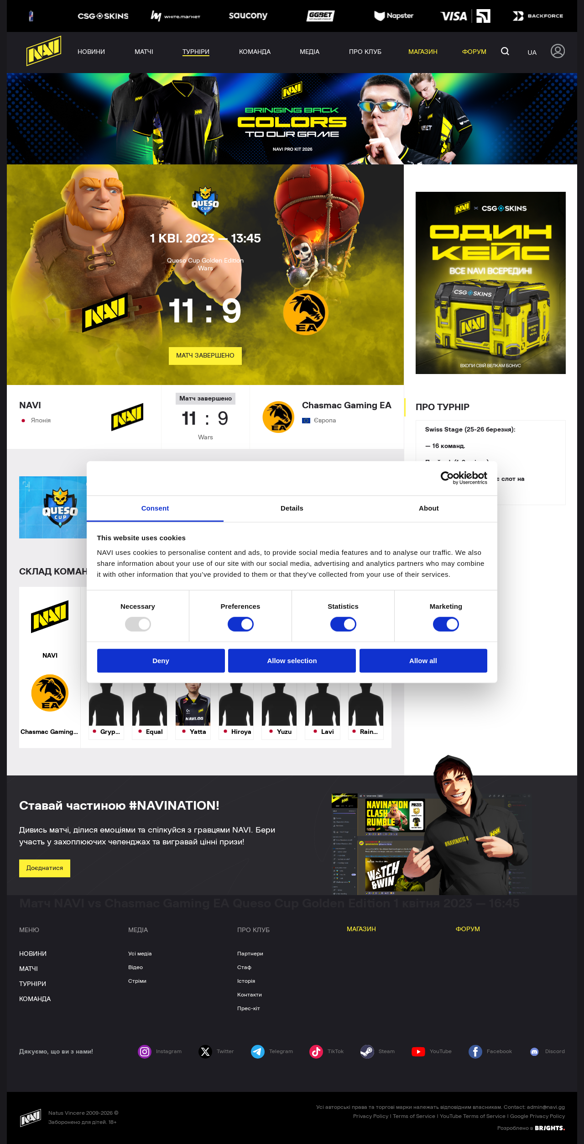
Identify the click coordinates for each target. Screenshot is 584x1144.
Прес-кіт (248, 1008)
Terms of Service (414, 1116)
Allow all (423, 660)
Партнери (250, 953)
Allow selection (292, 660)
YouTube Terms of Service (473, 1116)
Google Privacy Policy (537, 1116)
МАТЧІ (28, 969)
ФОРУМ (468, 929)
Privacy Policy (370, 1116)
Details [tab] (292, 507)
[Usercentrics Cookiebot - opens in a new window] (447, 478)
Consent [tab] (155, 507)
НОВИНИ (33, 954)
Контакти (249, 994)
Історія (246, 981)
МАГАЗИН (361, 929)
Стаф (244, 967)
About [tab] (429, 507)
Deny (160, 660)
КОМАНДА (35, 999)
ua (532, 52)
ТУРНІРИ (32, 984)
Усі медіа (140, 953)
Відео (135, 967)
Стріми (137, 981)
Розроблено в (531, 1127)
